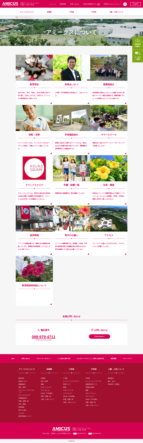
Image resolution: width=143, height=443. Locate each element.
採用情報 (63, 4)
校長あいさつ (22, 381)
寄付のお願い (22, 410)
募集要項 (111, 378)
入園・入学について (116, 12)
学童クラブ (66, 384)
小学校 (71, 12)
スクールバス (45, 390)
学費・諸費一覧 (23, 401)
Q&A (13, 358)
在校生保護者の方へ (91, 4)
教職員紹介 (22, 384)
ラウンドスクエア (24, 395)
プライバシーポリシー (44, 358)
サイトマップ (127, 358)
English (135, 4)
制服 (42, 384)
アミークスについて (27, 12)
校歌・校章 (22, 387)
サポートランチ (46, 387)
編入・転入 (111, 381)
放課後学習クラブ (91, 384)
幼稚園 (49, 12)
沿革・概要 (22, 404)
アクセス (21, 413)
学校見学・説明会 (113, 384)
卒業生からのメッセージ (112, 4)
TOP (17, 17)
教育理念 (21, 378)
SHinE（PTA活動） (47, 393)
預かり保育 (44, 381)
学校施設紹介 (22, 398)
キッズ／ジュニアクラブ (71, 381)
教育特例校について (25, 416)
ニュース (52, 4)
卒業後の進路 (89, 387)
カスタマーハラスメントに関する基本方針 (90, 358)
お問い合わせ (74, 4)
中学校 (93, 12)
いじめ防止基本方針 (63, 358)
